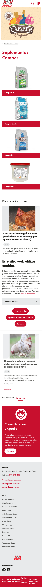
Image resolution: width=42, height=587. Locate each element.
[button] (33, 3)
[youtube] (8, 569)
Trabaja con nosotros (11, 483)
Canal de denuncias (10, 487)
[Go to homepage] (7, 3)
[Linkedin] (4, 569)
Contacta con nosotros (11, 480)
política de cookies (28, 293)
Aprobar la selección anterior (20, 317)
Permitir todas (20, 311)
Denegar (20, 324)
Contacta (10, 451)
